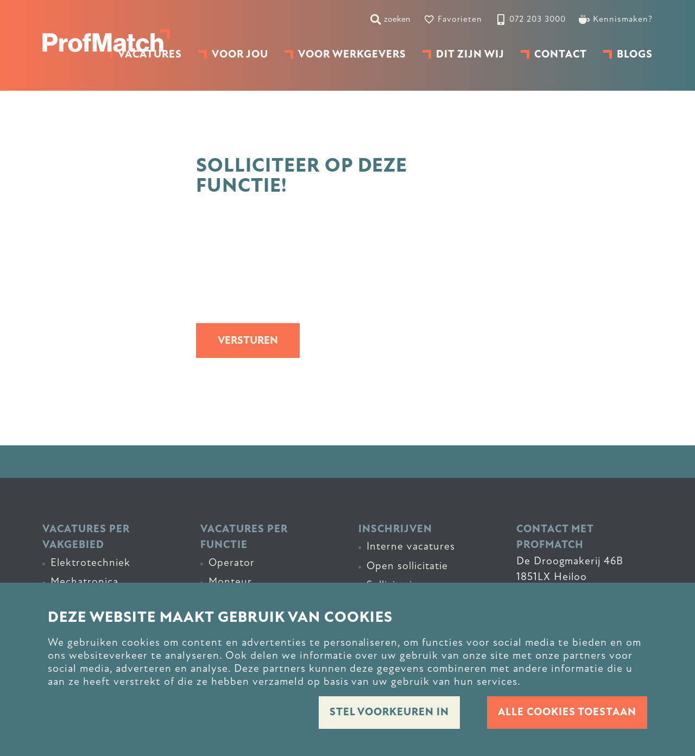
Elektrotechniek (90, 562)
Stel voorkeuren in (389, 712)
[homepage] (106, 40)
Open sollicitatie (407, 565)
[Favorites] (453, 19)
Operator (231, 562)
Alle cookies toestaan (567, 712)
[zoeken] (390, 19)
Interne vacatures (411, 546)
